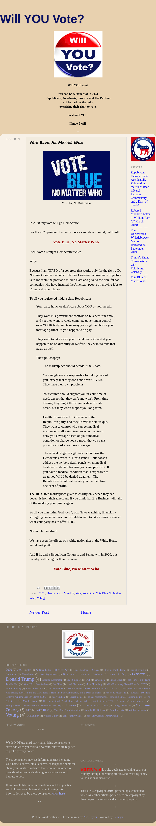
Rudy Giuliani (58, 696)
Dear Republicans (48, 674)
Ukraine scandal (90, 705)
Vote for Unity (117, 710)
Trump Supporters (137, 701)
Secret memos (77, 696)
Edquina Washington (52, 679)
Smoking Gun (117, 696)
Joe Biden (57, 684)
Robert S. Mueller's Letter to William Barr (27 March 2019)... (140, 218)
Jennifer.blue (42, 684)
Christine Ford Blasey (114, 670)
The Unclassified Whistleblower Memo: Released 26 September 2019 (78, 701)
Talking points (135, 696)
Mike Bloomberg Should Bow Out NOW (127, 684)
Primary (116, 688)
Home (86, 612)
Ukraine (71, 705)
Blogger (118, 817)
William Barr (33, 715)
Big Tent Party (62, 670)
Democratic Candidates (91, 674)
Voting (41, 598)
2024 (28, 670)
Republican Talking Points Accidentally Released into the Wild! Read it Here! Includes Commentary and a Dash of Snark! (140, 189)
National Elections (34, 688)
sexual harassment (97, 696)
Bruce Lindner (81, 670)
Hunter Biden (115, 679)
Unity (105, 705)
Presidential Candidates (96, 688)
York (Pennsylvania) (72, 715)
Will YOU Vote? (42, 18)
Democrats (138, 674)
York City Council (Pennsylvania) (102, 715)
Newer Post (39, 612)
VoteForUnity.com (137, 710)
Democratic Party (117, 674)
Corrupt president (138, 670)
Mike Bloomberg (94, 684)
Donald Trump (20, 679)
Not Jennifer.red (56, 688)
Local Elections (74, 684)
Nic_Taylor (90, 817)
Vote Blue (88, 593)
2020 (42, 593)
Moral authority (13, 688)
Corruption (11, 674)
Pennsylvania (74, 688)
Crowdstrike (28, 674)
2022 (19, 670)
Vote (78, 593)
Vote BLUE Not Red (95, 710)
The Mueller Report (28, 701)
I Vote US (68, 593)
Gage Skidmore (74, 679)
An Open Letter (43, 670)
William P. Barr (50, 715)
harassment (99, 679)
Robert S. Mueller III (116, 692)
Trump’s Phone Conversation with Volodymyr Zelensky (34, 705)
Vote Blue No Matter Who (139, 279)
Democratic (54, 593)
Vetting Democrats (122, 705)
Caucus (95, 670)
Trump (120, 701)
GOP (88, 679)
